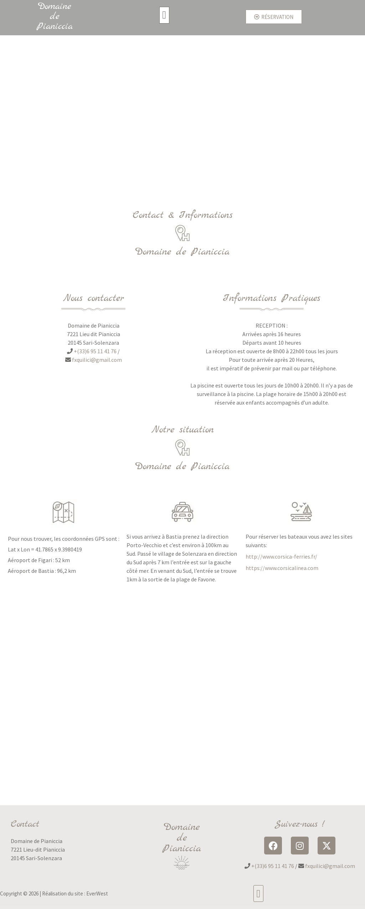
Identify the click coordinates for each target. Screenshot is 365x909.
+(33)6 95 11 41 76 (95, 351)
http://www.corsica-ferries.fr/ (281, 556)
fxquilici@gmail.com (97, 359)
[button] (164, 15)
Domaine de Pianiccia (55, 16)
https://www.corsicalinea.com (282, 567)
